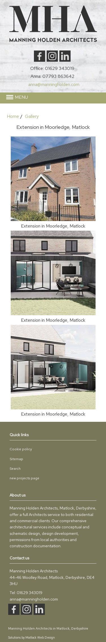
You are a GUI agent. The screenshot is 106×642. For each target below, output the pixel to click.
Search (15, 468)
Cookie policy (21, 449)
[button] (53, 97)
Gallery (32, 116)
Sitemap (16, 459)
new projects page (24, 478)
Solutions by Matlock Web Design (31, 637)
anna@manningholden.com (53, 84)
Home (13, 116)
